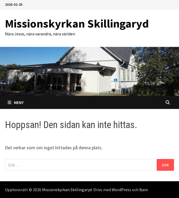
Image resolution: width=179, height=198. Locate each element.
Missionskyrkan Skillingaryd (77, 23)
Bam (143, 189)
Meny (16, 102)
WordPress (121, 189)
